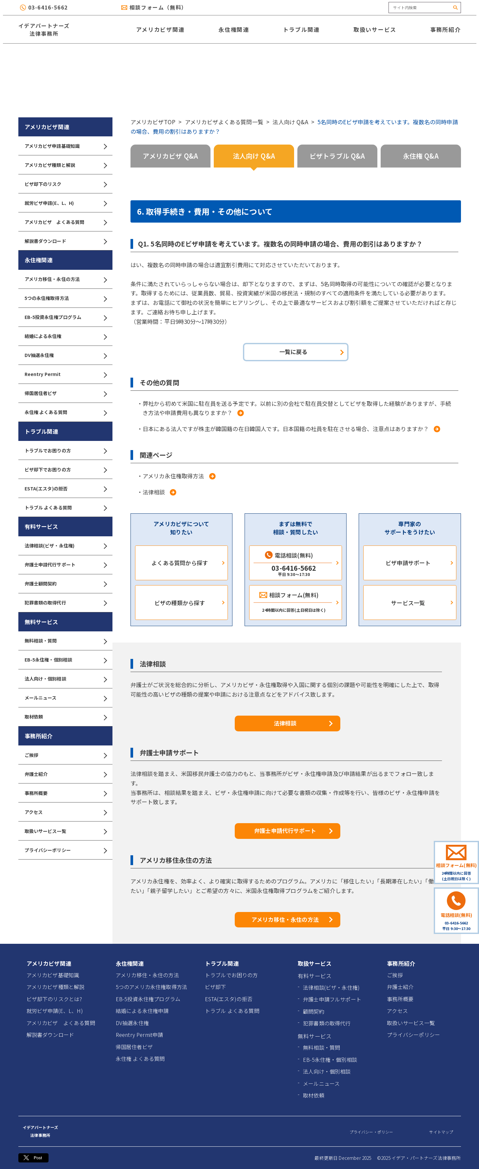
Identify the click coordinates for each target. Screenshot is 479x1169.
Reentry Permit (65, 374)
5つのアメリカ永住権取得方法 (151, 987)
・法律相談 (151, 492)
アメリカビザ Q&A (170, 156)
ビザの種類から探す (179, 603)
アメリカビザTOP (153, 122)
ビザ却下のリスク (65, 184)
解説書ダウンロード (65, 241)
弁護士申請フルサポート (332, 999)
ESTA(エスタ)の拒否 (65, 488)
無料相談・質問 (65, 640)
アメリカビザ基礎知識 (53, 975)
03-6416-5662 (48, 7)
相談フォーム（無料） (158, 7)
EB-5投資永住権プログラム (65, 317)
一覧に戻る (293, 351)
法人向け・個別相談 (65, 678)
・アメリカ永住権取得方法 (170, 476)
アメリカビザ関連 (160, 29)
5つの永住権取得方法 (65, 298)
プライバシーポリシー (65, 850)
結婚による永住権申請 (142, 1011)
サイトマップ (441, 1132)
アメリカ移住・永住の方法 (65, 279)
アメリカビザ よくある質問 (65, 222)
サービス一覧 (408, 603)
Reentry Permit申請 (139, 1035)
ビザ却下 (215, 987)
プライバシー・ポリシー (371, 1132)
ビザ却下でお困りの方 (65, 469)
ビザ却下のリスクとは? (54, 999)
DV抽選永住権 (65, 355)
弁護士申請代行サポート (65, 564)
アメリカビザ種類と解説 (65, 165)
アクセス (65, 812)
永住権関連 (233, 29)
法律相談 (285, 723)
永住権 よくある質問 (65, 412)
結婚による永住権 (65, 336)
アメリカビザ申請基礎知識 (65, 146)
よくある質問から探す (179, 563)
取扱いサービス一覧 (65, 831)
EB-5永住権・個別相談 (65, 659)
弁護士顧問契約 (65, 583)
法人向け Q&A (290, 122)
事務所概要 (65, 793)
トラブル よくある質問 (65, 507)
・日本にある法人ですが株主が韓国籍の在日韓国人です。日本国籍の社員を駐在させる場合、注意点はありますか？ (283, 429)
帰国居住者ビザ (65, 393)
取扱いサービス (374, 29)
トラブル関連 (301, 29)
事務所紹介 (445, 29)
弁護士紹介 (65, 774)
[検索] (456, 7)
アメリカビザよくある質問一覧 (224, 122)
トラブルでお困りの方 (65, 450)
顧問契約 (313, 1011)
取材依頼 (65, 716)
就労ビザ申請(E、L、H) (65, 203)
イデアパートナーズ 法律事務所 (44, 29)
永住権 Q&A (421, 156)
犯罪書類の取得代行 (65, 602)
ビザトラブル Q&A (337, 156)
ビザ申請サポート (408, 563)
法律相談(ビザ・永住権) (65, 545)
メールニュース (65, 697)
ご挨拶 (65, 755)
